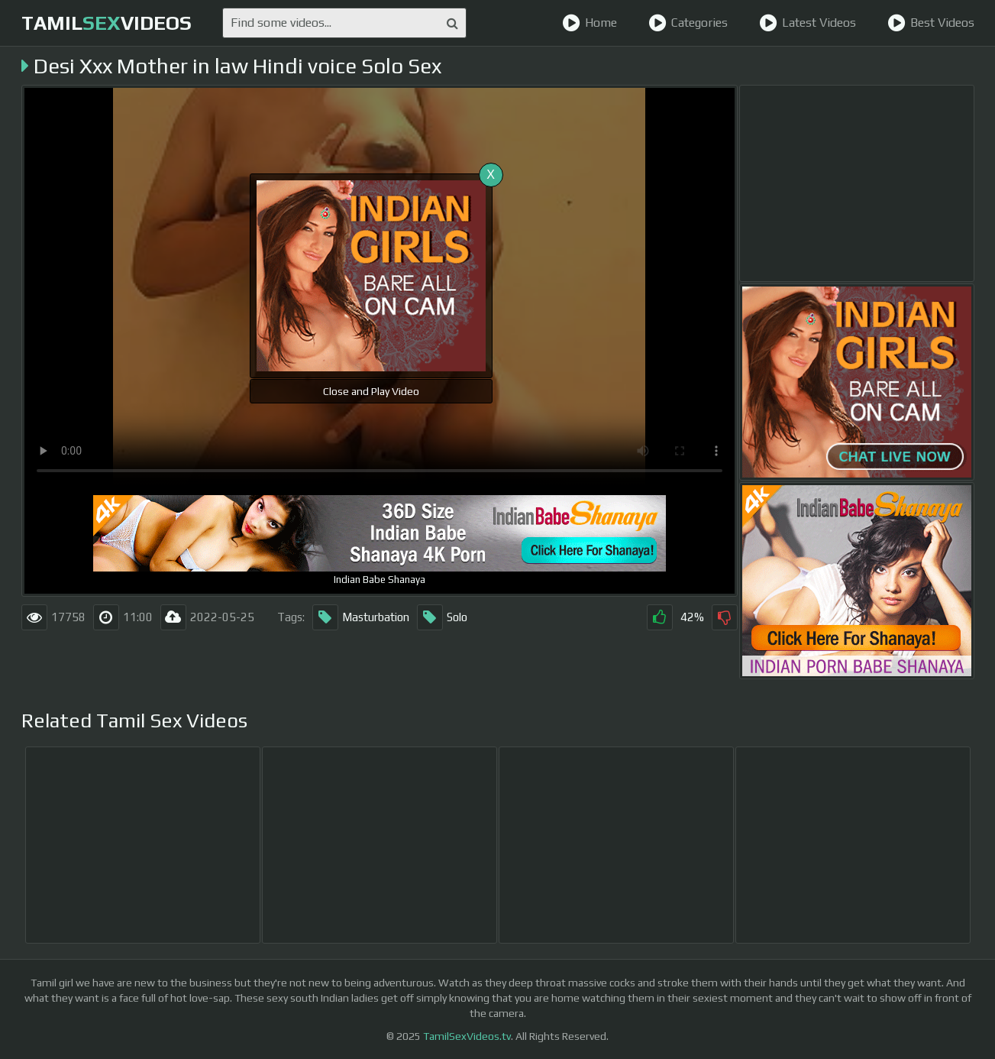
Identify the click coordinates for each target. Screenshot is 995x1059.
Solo (442, 617)
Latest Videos (807, 23)
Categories (688, 23)
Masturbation (360, 617)
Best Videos (930, 23)
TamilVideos (106, 22)
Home (589, 23)
